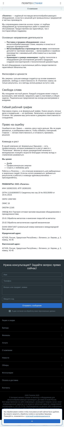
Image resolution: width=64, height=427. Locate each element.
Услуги (32, 343)
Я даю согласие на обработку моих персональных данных (33, 311)
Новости (32, 358)
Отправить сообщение (32, 306)
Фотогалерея (32, 373)
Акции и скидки (32, 320)
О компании (32, 350)
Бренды (32, 328)
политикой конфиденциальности (38, 416)
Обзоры (32, 365)
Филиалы (32, 335)
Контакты (32, 388)
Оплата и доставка (32, 380)
